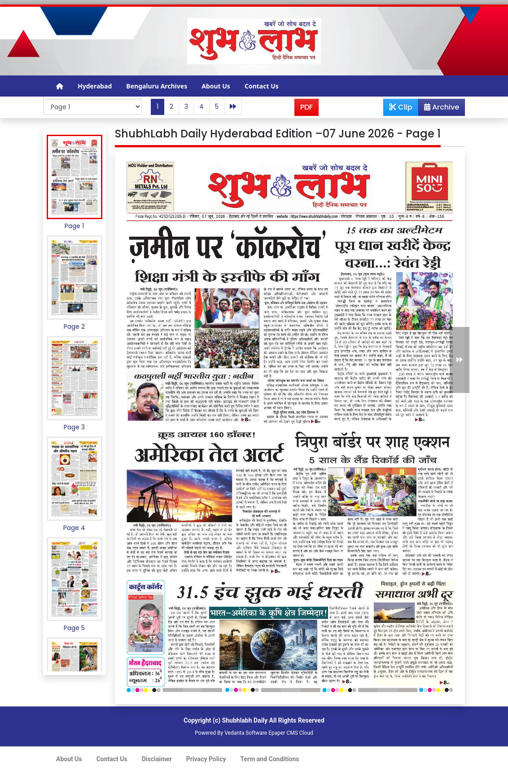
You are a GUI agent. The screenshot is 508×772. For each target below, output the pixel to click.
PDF (306, 107)
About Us (215, 86)
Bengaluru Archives (156, 86)
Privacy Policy (206, 759)
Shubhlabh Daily (244, 720)
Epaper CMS (283, 733)
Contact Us (262, 86)
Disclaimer (157, 759)
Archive (439, 108)
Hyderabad (95, 86)
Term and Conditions (270, 759)
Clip (400, 107)
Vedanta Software (245, 733)
